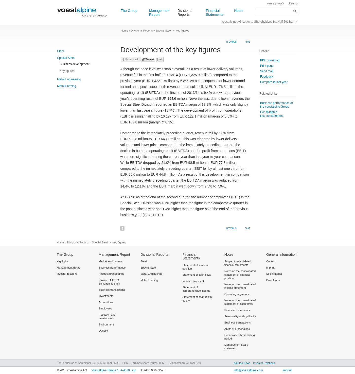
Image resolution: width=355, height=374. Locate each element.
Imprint (287, 370)
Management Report (159, 13)
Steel (60, 51)
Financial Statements (214, 13)
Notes (238, 11)
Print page (267, 66)
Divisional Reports (185, 13)
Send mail (266, 71)
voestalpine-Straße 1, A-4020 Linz (113, 370)
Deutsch (293, 3)
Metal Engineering (69, 79)
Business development (74, 64)
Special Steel (65, 58)
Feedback (266, 76)
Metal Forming (66, 86)
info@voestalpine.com (248, 370)
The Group (129, 11)
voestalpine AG (275, 3)
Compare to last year (273, 82)
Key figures (67, 71)
